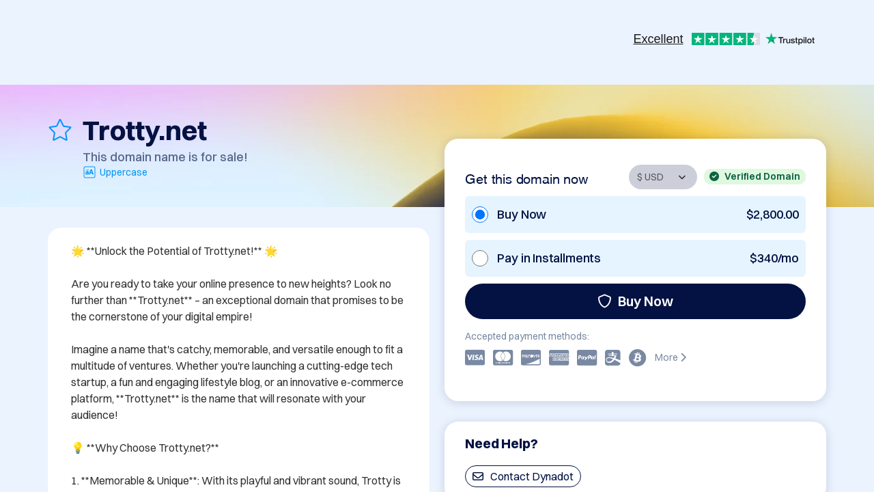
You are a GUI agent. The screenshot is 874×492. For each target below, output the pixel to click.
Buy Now (635, 301)
